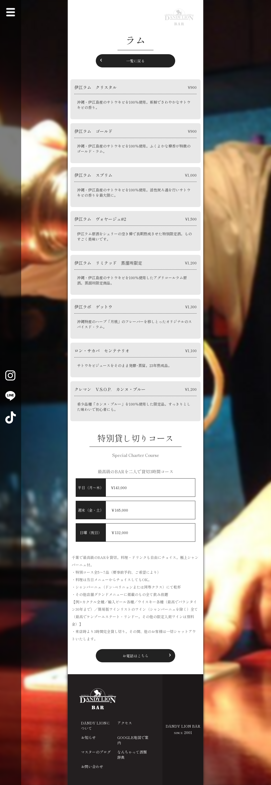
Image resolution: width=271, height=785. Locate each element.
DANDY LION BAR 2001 (183, 729)
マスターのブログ (96, 752)
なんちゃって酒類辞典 (132, 754)
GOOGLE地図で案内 (132, 740)
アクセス (124, 723)
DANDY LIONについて (95, 725)
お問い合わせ (92, 766)
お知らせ (88, 737)
